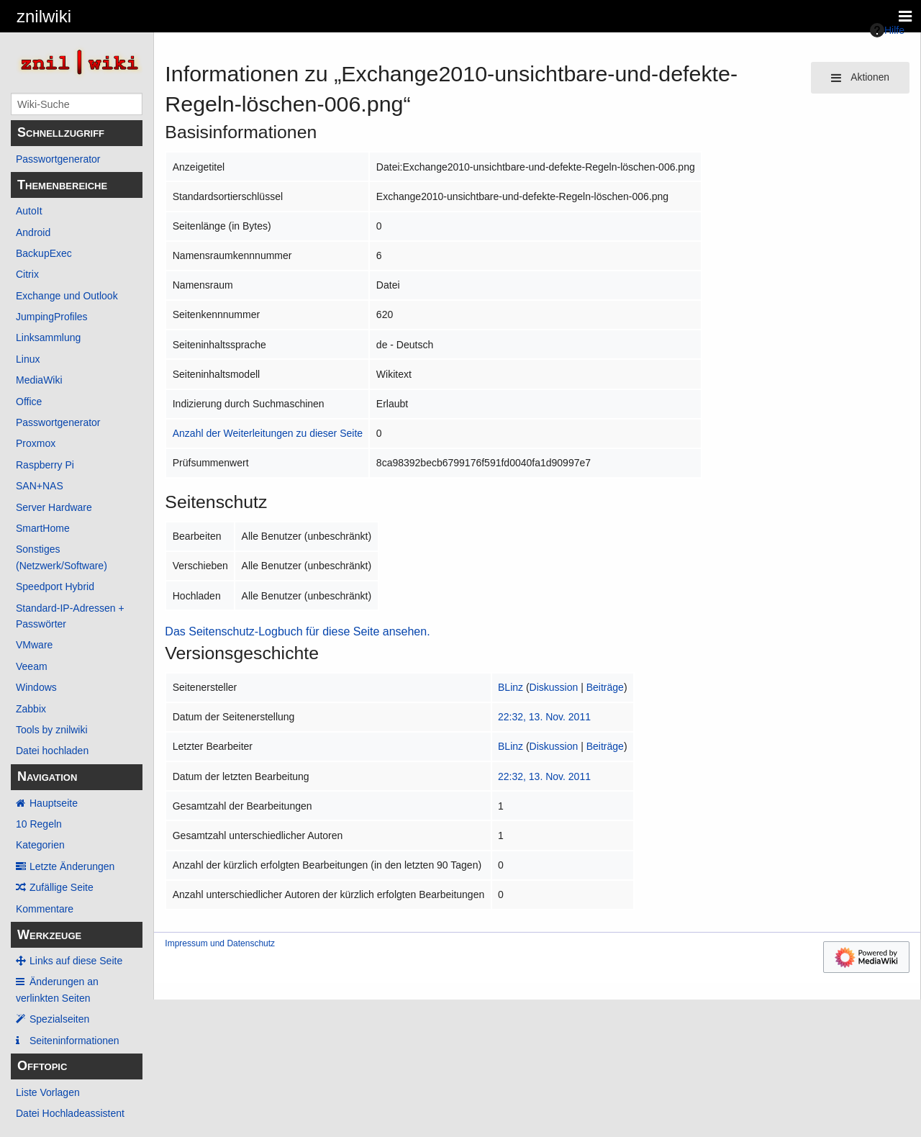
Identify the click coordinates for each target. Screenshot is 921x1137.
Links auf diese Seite (76, 960)
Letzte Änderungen (72, 866)
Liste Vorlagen (48, 1092)
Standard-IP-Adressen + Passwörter (70, 616)
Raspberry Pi (45, 465)
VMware (34, 645)
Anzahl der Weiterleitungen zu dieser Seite (268, 433)
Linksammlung (48, 337)
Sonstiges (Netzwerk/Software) (61, 557)
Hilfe (887, 30)
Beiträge (605, 687)
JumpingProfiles (52, 316)
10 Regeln (39, 824)
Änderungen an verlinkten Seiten (57, 989)
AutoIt (29, 211)
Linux (28, 359)
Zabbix (31, 709)
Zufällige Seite (62, 887)
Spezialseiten (59, 1019)
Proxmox (35, 443)
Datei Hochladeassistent (70, 1113)
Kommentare (44, 909)
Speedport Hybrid (55, 586)
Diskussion (554, 687)
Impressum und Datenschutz (220, 943)
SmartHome (43, 528)
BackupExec (44, 253)
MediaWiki (39, 380)
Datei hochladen (52, 750)
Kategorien (40, 845)
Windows (36, 687)
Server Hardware (54, 507)
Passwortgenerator (58, 159)
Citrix (27, 274)
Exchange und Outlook (67, 296)
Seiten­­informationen (74, 1040)
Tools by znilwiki (52, 729)
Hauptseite (54, 803)
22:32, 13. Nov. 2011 (544, 716)
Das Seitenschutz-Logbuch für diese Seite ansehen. (297, 631)
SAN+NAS (39, 486)
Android (33, 232)
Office (29, 401)
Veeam (31, 666)
